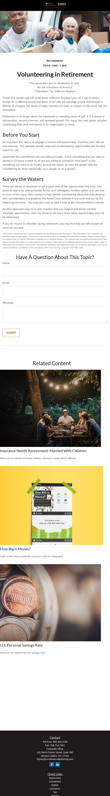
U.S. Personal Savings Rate (21, 645)
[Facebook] (51, 764)
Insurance (55, 788)
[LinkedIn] (57, 764)
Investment (55, 781)
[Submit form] (11, 333)
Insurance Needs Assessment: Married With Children (43, 450)
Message (8, 302)
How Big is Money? (15, 549)
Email (6, 282)
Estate (55, 785)
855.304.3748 (60, 741)
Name (6, 263)
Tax (55, 792)
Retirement (55, 778)
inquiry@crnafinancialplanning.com (55, 759)
